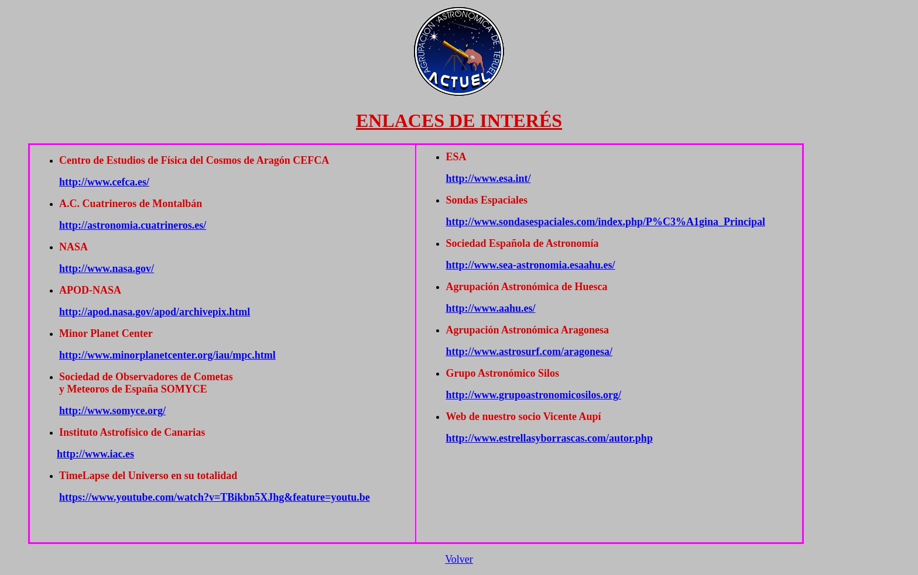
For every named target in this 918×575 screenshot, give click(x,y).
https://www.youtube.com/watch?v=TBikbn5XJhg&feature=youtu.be (214, 497)
